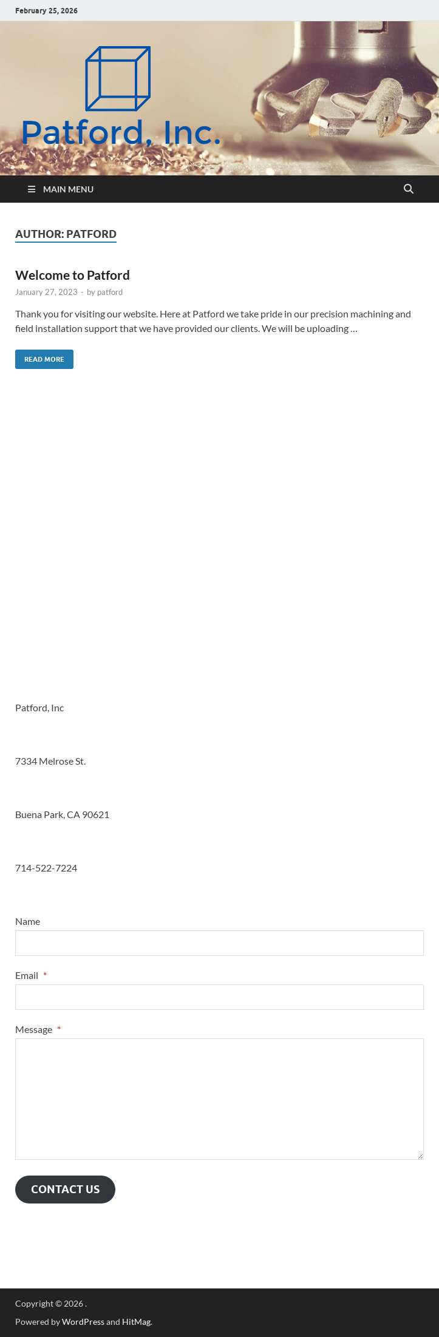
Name (27, 921)
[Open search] (409, 189)
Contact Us (65, 1189)
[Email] (219, 997)
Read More (39, 357)
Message (38, 1029)
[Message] (219, 1099)
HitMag (136, 1321)
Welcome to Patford (72, 274)
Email (31, 975)
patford (110, 292)
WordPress (83, 1321)
